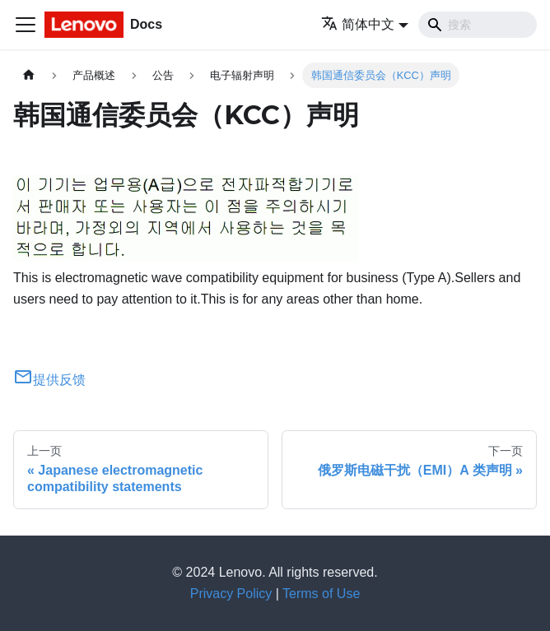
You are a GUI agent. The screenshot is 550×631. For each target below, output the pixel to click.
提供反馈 (49, 380)
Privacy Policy (231, 594)
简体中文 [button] (357, 24)
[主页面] (28, 75)
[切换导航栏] (25, 24)
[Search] (477, 25)
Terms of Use (321, 594)
